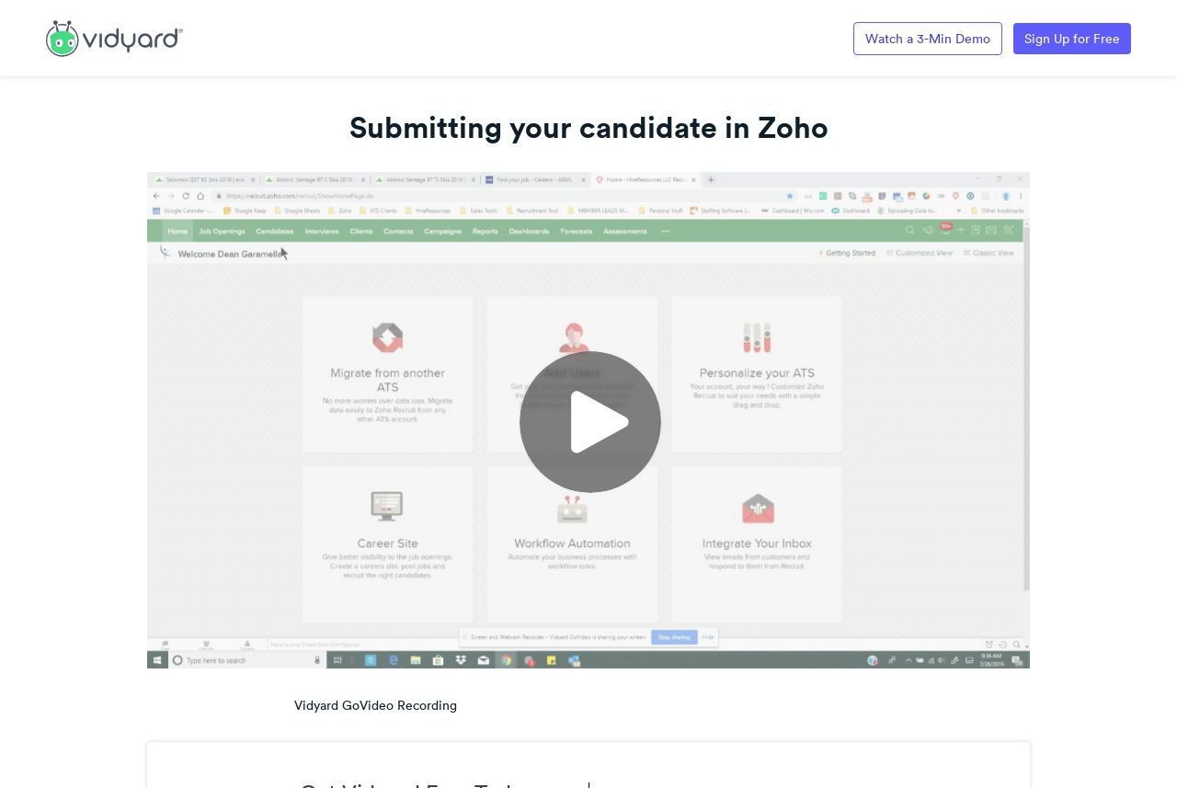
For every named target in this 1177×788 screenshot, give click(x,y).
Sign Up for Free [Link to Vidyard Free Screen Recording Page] (1072, 38)
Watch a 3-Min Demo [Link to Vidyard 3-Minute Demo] (927, 38)
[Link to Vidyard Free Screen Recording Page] (114, 37)
